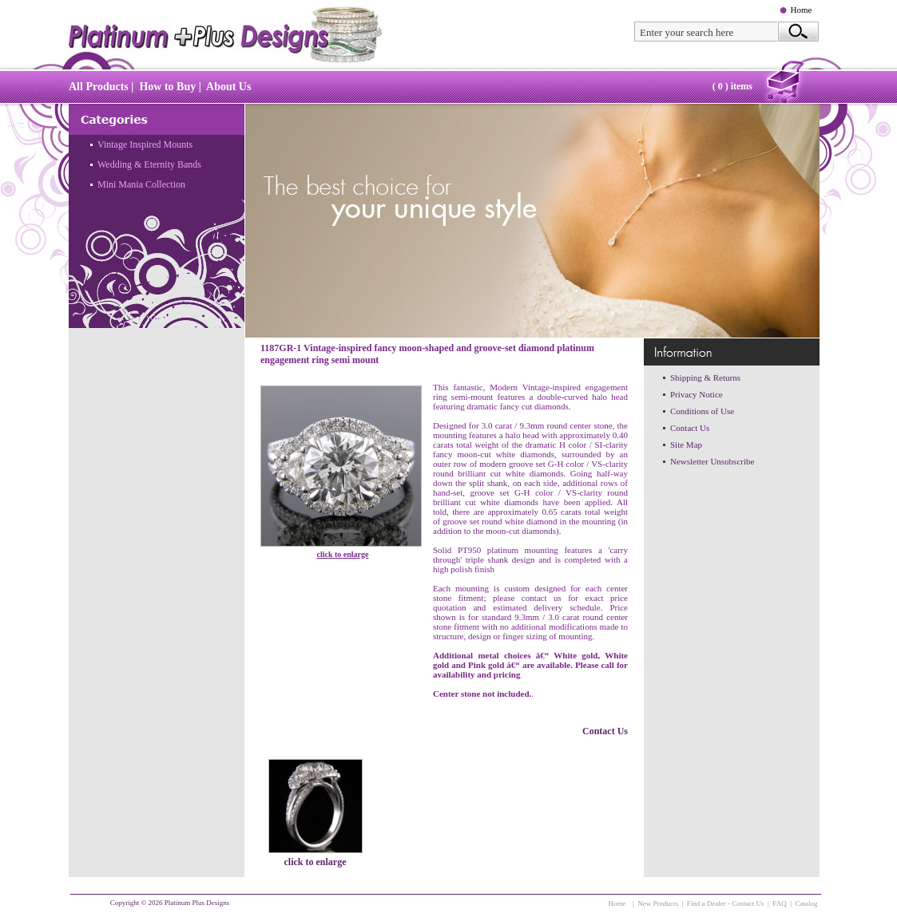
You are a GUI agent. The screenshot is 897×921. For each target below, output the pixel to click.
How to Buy (167, 87)
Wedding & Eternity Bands (149, 164)
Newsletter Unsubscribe (712, 461)
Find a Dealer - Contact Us (725, 903)
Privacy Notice (696, 394)
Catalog (807, 903)
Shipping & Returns (705, 377)
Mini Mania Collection (141, 184)
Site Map (686, 444)
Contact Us (605, 731)
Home (801, 9)
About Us (228, 87)
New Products (657, 903)
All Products (99, 87)
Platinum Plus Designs (197, 903)
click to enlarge (343, 554)
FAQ (779, 903)
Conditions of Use (702, 411)
